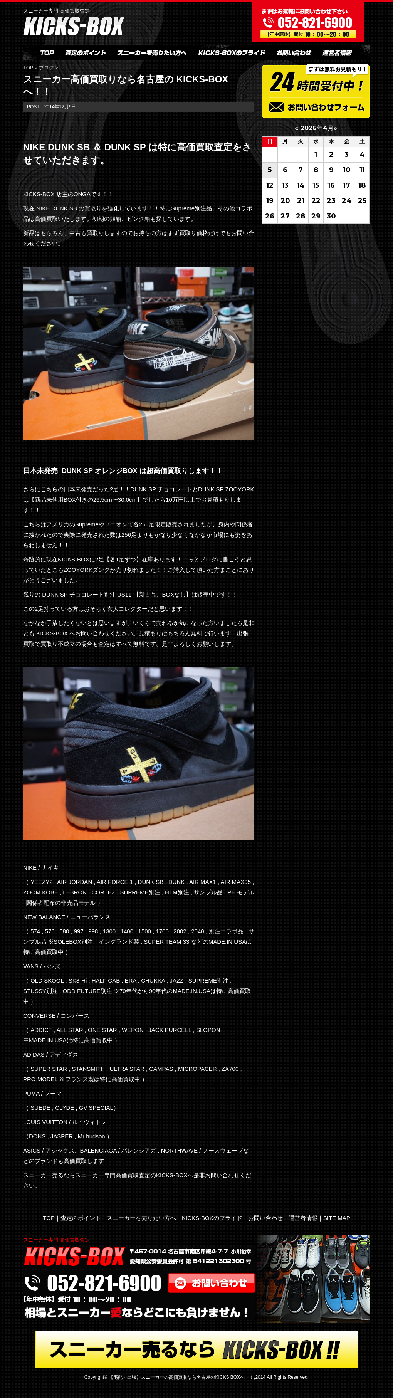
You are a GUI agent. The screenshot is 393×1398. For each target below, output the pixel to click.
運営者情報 (303, 1218)
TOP (29, 68)
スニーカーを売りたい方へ (141, 1218)
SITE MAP (336, 1218)
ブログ (46, 68)
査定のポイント (80, 1218)
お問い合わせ (265, 1218)
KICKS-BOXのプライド (212, 1218)
